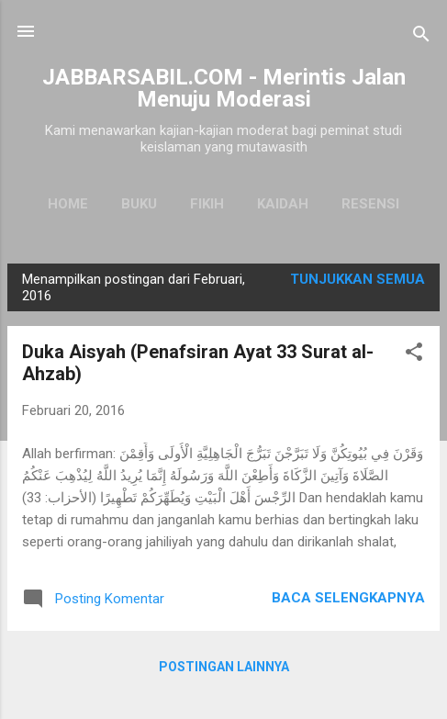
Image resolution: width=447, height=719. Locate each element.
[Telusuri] (421, 37)
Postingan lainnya (224, 666)
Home (68, 204)
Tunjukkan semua (357, 279)
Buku (139, 204)
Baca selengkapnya (348, 598)
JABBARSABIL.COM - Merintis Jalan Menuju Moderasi (224, 88)
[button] (414, 355)
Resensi (370, 204)
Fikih (207, 204)
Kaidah (282, 204)
